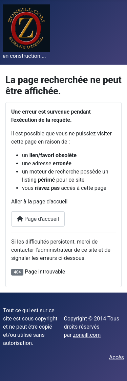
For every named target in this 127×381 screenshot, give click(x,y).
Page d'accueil (38, 219)
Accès (116, 357)
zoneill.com (87, 335)
